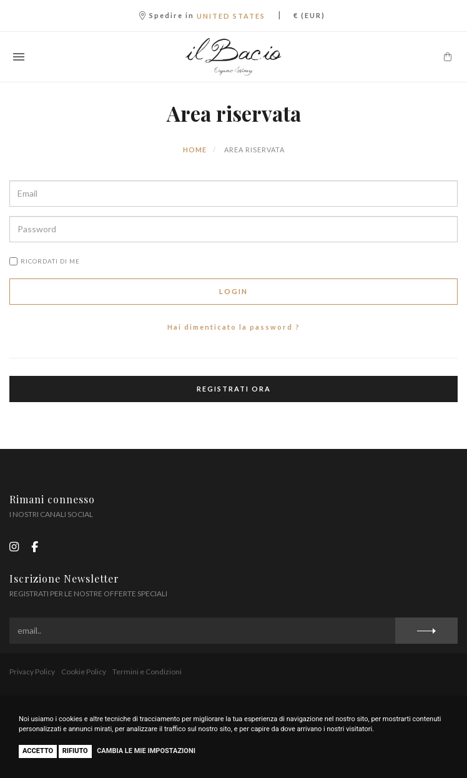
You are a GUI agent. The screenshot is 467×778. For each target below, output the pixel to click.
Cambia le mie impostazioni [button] (146, 751)
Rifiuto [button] (75, 751)
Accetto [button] (37, 751)
